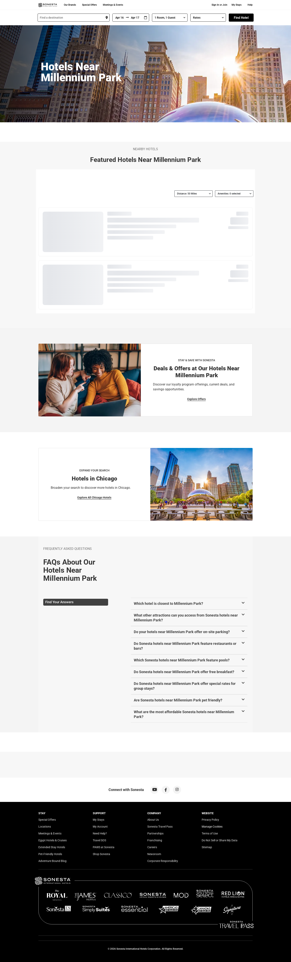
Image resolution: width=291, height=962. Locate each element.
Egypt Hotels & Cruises (52, 840)
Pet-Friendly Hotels (50, 854)
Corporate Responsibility (162, 861)
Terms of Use (210, 833)
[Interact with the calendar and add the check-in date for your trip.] (145, 18)
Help (250, 4)
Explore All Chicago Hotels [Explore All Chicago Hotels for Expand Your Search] (94, 497)
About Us (153, 819)
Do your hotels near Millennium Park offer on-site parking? (182, 632)
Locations (44, 826)
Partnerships (155, 833)
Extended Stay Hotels (51, 847)
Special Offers (89, 4)
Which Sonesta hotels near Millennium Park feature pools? (182, 660)
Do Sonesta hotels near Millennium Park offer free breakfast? (184, 672)
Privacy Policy (210, 819)
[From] (119, 17)
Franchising (154, 840)
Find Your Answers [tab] (59, 602)
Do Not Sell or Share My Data (219, 840)
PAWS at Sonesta (103, 847)
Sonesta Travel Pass (160, 826)
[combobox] (74, 18)
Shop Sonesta (101, 854)
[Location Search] (74, 18)
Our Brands (70, 4)
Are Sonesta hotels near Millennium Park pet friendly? (178, 700)
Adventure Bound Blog (52, 861)
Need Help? (100, 833)
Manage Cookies (212, 826)
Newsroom (154, 854)
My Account (100, 826)
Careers (152, 847)
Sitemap (207, 847)
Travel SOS (99, 840)
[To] (135, 17)
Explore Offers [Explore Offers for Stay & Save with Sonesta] (196, 399)
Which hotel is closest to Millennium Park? (168, 603)
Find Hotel (241, 18)
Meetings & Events (113, 4)
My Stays (236, 4)
